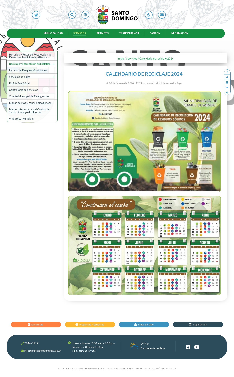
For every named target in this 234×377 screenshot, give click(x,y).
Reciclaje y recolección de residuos (30, 64)
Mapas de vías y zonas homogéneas (30, 103)
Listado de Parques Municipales (28, 70)
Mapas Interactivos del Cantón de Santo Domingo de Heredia (29, 111)
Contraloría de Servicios (23, 90)
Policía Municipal (19, 83)
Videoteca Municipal (21, 118)
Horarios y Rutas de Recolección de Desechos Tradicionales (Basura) (30, 56)
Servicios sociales (19, 77)
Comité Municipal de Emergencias (29, 96)
